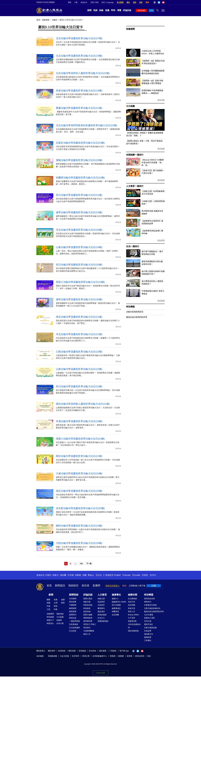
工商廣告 (147, 640)
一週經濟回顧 (74, 621)
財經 (55, 606)
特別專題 (130, 306)
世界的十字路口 (89, 624)
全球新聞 (72, 599)
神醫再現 (115, 611)
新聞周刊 (72, 615)
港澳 (55, 600)
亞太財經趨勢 (74, 628)
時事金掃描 (87, 605)
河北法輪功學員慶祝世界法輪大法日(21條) (79, 334)
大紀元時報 (64, 656)
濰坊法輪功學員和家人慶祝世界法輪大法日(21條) (83, 403)
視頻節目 (73, 585)
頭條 (101, 10)
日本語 (145, 575)
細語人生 (87, 634)
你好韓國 (131, 605)
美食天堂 (131, 608)
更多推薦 (161, 149)
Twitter (159, 2)
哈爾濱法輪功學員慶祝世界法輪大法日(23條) (80, 177)
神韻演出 (50, 623)
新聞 (89, 10)
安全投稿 (92, 651)
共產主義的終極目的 (152, 608)
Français (126, 575)
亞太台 (99, 575)
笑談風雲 (101, 602)
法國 (84, 575)
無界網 (129, 656)
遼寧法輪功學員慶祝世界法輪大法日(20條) (79, 299)
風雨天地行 (148, 624)
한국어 (153, 575)
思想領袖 (87, 611)
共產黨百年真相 (150, 605)
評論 (48, 606)
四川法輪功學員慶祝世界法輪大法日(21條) (79, 195)
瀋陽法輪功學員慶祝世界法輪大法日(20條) (79, 160)
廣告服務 (102, 651)
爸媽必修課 (102, 615)
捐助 (134, 2)
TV (152, 10)
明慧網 (112, 656)
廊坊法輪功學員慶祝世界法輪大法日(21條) (79, 456)
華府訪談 (72, 618)
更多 (149, 656)
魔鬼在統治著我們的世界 (136, 317)
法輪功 (55, 20)
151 (81, 564)
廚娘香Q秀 (132, 621)
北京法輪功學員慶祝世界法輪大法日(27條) (79, 38)
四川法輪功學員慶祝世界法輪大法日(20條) (79, 264)
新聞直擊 (72, 611)
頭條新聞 (130, 29)
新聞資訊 (60, 585)
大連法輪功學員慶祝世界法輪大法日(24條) (79, 473)
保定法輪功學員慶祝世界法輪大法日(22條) (79, 491)
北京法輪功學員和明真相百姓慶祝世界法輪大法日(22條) (86, 125)
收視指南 (61, 651)
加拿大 (56, 575)
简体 (97, 2)
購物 (147, 2)
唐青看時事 (87, 621)
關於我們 (51, 651)
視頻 (95, 10)
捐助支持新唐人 (112, 586)
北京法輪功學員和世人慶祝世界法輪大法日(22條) (83, 73)
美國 (48, 603)
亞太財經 (72, 631)
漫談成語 (101, 611)
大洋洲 (70, 575)
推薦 (107, 10)
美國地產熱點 (103, 621)
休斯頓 (78, 575)
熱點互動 (87, 602)
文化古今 (101, 618)
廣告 (128, 2)
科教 (55, 609)
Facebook (154, 2)
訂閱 (154, 586)
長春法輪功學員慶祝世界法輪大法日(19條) (79, 90)
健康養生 (116, 594)
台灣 (55, 603)
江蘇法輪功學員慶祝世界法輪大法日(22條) (79, 351)
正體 (92, 2)
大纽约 (48, 575)
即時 (113, 10)
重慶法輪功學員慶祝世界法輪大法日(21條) (79, 108)
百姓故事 (147, 631)
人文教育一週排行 (134, 186)
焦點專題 (46, 20)
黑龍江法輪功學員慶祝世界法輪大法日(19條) (80, 282)
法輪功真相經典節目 (134, 312)
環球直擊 (72, 602)
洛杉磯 (63, 575)
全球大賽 (60, 623)
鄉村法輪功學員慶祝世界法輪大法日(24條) (79, 525)
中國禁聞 (72, 605)
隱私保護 (72, 651)
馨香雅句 (101, 608)
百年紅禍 (147, 621)
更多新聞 (161, 180)
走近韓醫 (115, 615)
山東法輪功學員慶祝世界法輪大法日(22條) (79, 369)
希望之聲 (85, 656)
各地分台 (84, 2)
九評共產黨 (148, 615)
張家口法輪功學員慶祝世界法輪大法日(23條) (80, 438)
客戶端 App (124, 651)
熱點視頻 (60, 614)
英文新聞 (120, 2)
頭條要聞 (50, 614)
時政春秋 (87, 608)
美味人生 (131, 611)
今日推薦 (130, 106)
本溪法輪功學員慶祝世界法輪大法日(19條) (79, 421)
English (117, 575)
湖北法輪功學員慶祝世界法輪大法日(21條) (79, 316)
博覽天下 (50, 620)
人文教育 (102, 594)
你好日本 (131, 602)
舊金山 (91, 575)
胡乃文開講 (116, 605)
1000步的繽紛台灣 (134, 626)
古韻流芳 (101, 605)
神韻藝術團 (52, 656)
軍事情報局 (87, 618)
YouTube (163, 2)
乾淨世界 (75, 656)
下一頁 (88, 564)
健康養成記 (116, 608)
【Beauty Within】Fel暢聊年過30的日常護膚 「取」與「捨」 (153, 162)
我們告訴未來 (149, 599)
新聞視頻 (73, 594)
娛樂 (63, 600)
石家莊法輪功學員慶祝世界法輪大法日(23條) (80, 142)
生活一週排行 (132, 246)
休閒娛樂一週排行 (134, 155)
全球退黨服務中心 (99, 656)
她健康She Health (119, 602)
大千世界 (131, 618)
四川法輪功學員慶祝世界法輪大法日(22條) (79, 386)
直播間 (96, 585)
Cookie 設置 (100, 672)
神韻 (69, 2)
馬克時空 (87, 628)
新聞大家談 (87, 599)
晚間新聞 (72, 608)
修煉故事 (147, 637)
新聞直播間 (141, 10)
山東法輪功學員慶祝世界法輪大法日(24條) (79, 247)
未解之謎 (101, 599)
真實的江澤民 (149, 618)
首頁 (38, 20)
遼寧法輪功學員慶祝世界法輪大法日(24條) (79, 212)
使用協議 (82, 651)
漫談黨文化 (148, 634)
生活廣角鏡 (132, 599)
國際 (48, 600)
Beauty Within (133, 615)
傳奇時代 (147, 602)
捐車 (141, 2)
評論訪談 (127, 10)
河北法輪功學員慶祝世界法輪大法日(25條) (79, 229)
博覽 (119, 10)
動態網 (121, 656)
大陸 (48, 609)
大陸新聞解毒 (88, 631)
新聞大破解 (87, 615)
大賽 (76, 2)
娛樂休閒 (132, 594)
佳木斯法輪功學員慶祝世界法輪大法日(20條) (80, 508)
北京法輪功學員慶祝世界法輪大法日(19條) (79, 55)
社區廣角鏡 (73, 624)
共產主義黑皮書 (150, 628)
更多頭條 (161, 100)
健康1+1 (115, 599)
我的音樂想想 (133, 631)
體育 (63, 603)
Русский (136, 575)
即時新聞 (50, 617)
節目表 (85, 585)
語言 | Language (108, 2)
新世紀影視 (139, 656)
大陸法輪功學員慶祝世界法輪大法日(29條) (79, 543)
